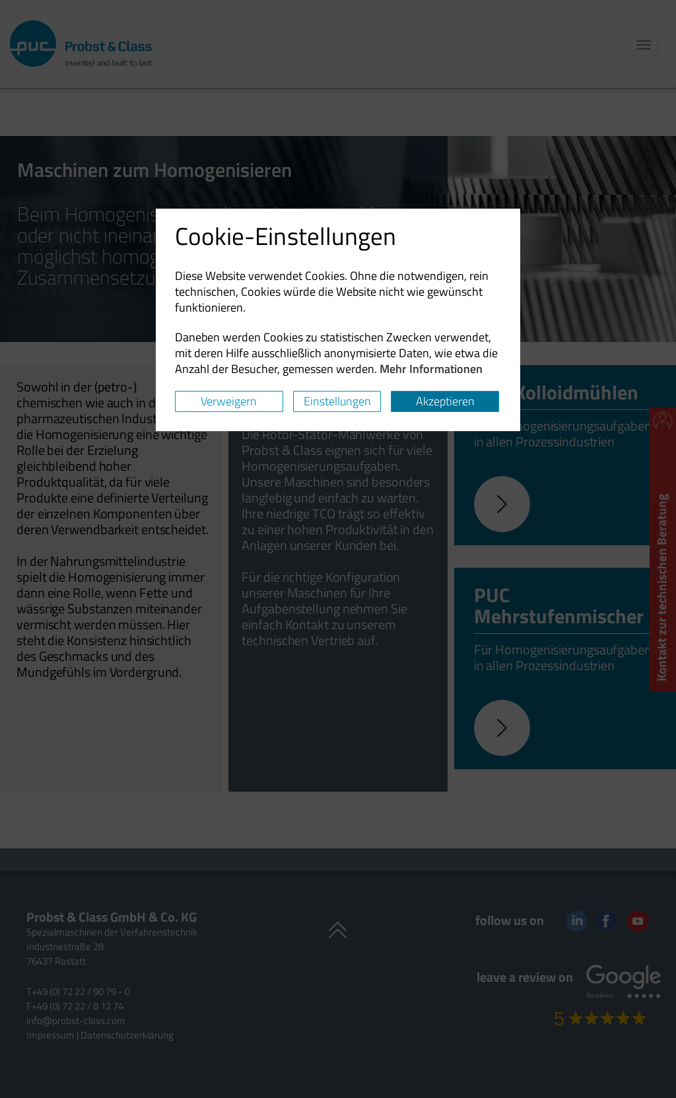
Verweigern (229, 401)
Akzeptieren (445, 401)
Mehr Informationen (431, 369)
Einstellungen (337, 401)
